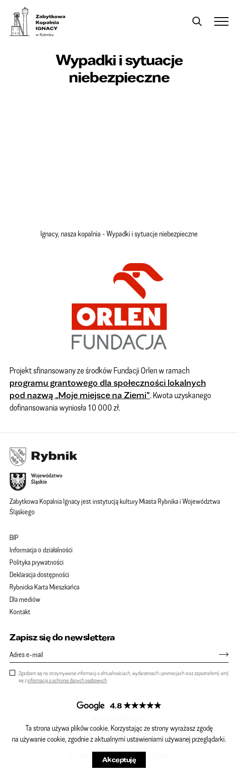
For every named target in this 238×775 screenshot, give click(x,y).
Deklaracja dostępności (39, 574)
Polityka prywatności (37, 562)
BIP (14, 537)
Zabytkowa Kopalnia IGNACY (38, 22)
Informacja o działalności (41, 549)
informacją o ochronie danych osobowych (67, 680)
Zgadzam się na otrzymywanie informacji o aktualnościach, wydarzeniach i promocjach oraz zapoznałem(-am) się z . (123, 676)
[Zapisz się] (218, 654)
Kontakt (20, 611)
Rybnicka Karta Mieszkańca (44, 586)
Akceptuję (119, 759)
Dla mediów (25, 599)
